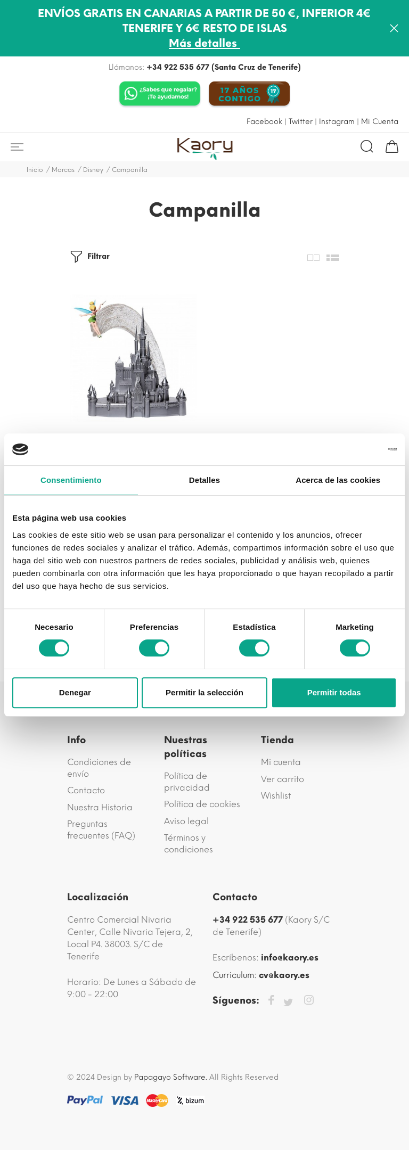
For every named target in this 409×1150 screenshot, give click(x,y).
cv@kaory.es (284, 975)
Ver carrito (282, 779)
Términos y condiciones (188, 844)
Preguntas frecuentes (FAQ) (101, 830)
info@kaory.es (289, 957)
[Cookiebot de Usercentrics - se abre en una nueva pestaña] (350, 449)
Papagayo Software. (170, 1077)
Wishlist (276, 796)
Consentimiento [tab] (71, 479)
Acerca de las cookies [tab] (338, 479)
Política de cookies (202, 804)
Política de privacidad (187, 782)
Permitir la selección (204, 692)
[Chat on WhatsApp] (159, 94)
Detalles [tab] (204, 479)
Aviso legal (186, 821)
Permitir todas (334, 692)
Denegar (75, 692)
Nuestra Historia (100, 807)
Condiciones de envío (99, 768)
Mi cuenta (281, 762)
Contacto (86, 790)
